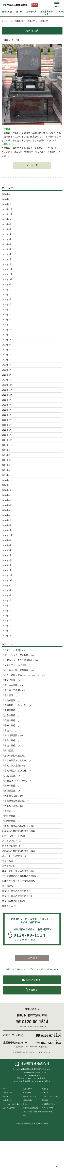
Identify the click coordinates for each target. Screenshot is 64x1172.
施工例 (19, 11)
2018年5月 (7, 525)
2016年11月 (7, 535)
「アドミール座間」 (12, 650)
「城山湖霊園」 (10, 700)
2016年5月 (7, 550)
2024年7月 (7, 294)
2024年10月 (7, 279)
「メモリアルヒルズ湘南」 (15, 665)
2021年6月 (7, 460)
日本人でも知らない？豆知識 (16, 881)
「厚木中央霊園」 (11, 685)
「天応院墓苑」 (10, 710)
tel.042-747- (49, 1043)
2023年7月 (7, 355)
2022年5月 (7, 415)
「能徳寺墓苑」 (10, 821)
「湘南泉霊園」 (10, 791)
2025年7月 (7, 234)
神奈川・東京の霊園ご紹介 (15, 896)
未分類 (5, 886)
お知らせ (45, 1089)
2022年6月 (7, 410)
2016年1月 (7, 570)
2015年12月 (7, 575)
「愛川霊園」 (8, 750)
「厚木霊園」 (8, 695)
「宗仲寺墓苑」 (10, 725)
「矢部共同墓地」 (11, 806)
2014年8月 (7, 600)
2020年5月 (7, 505)
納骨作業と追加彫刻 (30, 1108)
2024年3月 (7, 314)
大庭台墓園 (7, 861)
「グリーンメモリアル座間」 (16, 655)
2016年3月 (7, 560)
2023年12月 (7, 329)
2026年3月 (7, 194)
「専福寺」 (7, 730)
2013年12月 (7, 636)
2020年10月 (7, 490)
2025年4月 (7, 249)
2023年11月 (7, 335)
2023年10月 (7, 340)
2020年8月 (7, 500)
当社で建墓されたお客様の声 (16, 876)
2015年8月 (7, 590)
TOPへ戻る (32, 958)
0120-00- (29, 936)
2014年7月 (7, 605)
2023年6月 (7, 360)
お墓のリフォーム (29, 1096)
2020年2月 (7, 520)
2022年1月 (7, 435)
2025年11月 (7, 214)
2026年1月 (7, 204)
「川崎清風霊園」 (11, 735)
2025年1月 (7, 264)
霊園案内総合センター (46, 12)
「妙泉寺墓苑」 (10, 715)
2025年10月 (7, 219)
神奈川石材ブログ (48, 1104)
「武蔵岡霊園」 (10, 776)
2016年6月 (7, 545)
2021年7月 (7, 455)
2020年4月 (7, 510)
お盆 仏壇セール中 (12, 836)
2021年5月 (7, 465)
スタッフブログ (10, 841)
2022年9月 (7, 400)
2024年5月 (7, 304)
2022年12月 (7, 385)
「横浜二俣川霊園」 (12, 765)
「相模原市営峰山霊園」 (14, 801)
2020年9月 (7, 495)
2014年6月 (7, 610)
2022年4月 (7, 420)
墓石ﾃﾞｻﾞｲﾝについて (12, 856)
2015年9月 (7, 585)
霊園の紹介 (7, 11)
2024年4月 (7, 309)
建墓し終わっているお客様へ (16, 871)
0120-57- (51, 1035)
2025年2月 (7, 259)
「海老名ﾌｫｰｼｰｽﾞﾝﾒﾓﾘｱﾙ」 (15, 781)
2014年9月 (7, 595)
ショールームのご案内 (11, 1104)
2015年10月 (7, 580)
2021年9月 (7, 450)
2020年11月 (7, 485)
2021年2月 (7, 475)
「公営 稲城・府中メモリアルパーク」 (22, 675)
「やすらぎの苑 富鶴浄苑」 (16, 670)
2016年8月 (7, 540)
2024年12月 (7, 269)
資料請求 (45, 1100)
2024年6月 (7, 299)
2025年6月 (7, 239)
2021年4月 (7, 470)
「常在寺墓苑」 (10, 740)
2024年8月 (7, 289)
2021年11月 (7, 445)
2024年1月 (7, 324)
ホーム (5, 1089)
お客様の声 (31, 11)
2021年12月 (7, 440)
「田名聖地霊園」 (11, 796)
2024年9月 (7, 284)
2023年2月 (7, 375)
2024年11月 (7, 274)
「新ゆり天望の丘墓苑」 (14, 756)
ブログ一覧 (32, 165)
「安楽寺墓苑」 (10, 720)
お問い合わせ (47, 1112)
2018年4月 (7, 530)
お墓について (28, 1089)
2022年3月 (7, 425)
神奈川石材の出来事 (12, 901)
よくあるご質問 (9, 1108)
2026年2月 (7, 199)
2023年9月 (7, 345)
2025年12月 (7, 209)
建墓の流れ (27, 1093)
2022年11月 (7, 390)
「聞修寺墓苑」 (10, 816)
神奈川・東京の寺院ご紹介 (15, 891)
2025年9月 (7, 224)
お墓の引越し (28, 1100)
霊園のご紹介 (8, 1093)
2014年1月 (7, 630)
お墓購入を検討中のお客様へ (16, 831)
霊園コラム (7, 906)
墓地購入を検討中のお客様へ (16, 851)
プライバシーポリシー (50, 1096)
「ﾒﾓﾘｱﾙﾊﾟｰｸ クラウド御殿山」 (18, 660)
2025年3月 (7, 254)
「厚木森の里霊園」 (12, 690)
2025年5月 (7, 244)
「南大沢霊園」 (10, 680)
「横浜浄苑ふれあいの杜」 (15, 770)
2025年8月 (7, 229)
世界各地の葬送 (10, 846)
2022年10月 (7, 395)
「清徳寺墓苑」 (10, 785)
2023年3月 (7, 370)
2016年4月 (7, 555)
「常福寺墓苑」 (10, 745)
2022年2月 (7, 430)
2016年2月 (7, 565)
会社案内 (45, 1093)
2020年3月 (7, 515)
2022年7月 (7, 405)
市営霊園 (6, 866)
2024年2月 (7, 320)
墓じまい (26, 1104)
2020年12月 (7, 480)
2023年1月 (7, 380)
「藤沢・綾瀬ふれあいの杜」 (16, 826)
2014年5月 (7, 616)
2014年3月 (7, 625)
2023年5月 (7, 365)
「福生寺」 (7, 811)
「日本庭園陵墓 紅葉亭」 (15, 760)
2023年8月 (7, 349)
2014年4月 (7, 620)
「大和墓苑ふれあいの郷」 (15, 705)
